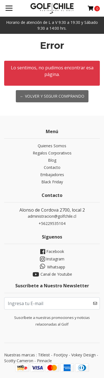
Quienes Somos (52, 145)
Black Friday (52, 181)
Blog (52, 160)
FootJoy (61, 354)
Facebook (52, 252)
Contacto (52, 167)
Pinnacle (44, 360)
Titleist (44, 354)
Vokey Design (83, 354)
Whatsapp (52, 266)
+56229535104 (52, 223)
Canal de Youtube (52, 274)
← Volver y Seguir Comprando (52, 96)
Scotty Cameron (18, 360)
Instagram (52, 259)
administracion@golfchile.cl (52, 216)
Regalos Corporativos (52, 153)
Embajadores (52, 174)
